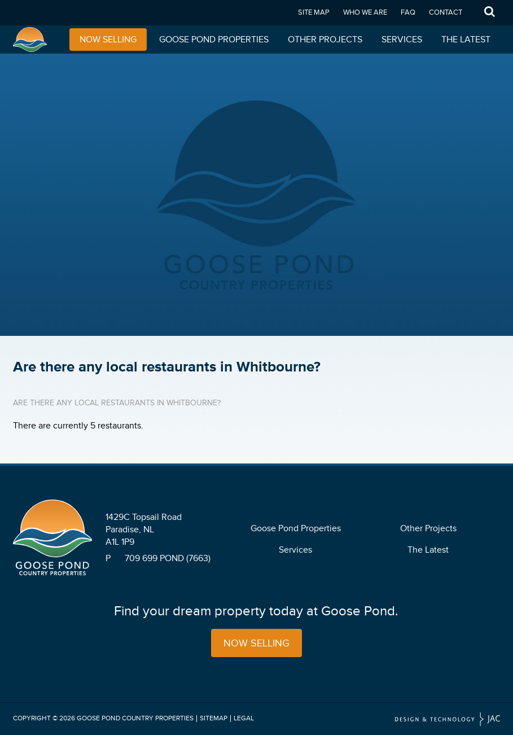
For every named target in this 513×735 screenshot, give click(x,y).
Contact (445, 12)
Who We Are (365, 12)
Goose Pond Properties (214, 39)
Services (402, 39)
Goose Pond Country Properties (135, 718)
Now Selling (108, 39)
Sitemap (213, 718)
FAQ (408, 12)
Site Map (314, 12)
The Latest (465, 39)
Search (489, 12)
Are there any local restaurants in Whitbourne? (117, 403)
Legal (244, 718)
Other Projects (325, 39)
